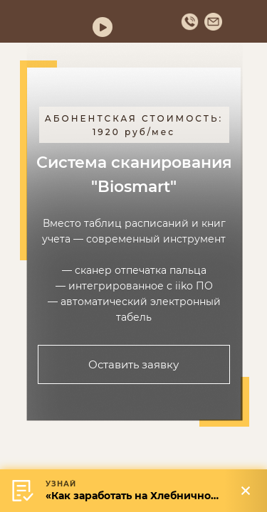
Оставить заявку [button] (133, 364)
